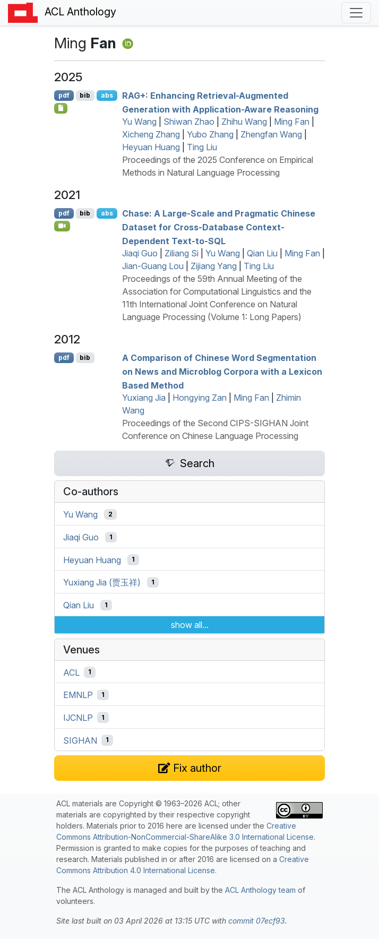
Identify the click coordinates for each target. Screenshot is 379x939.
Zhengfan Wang (271, 134)
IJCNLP (78, 717)
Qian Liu (262, 253)
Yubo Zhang (210, 134)
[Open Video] (62, 226)
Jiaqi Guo (140, 253)
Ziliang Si (182, 253)
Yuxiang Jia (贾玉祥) (102, 582)
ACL (71, 672)
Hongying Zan (200, 397)
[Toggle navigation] (356, 12)
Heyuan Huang (151, 147)
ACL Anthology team (260, 889)
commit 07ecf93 (256, 920)
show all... (190, 624)
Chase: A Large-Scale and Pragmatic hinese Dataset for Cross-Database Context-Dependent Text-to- (218, 227)
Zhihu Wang (244, 121)
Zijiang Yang (214, 266)
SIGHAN (80, 740)
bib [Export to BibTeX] (85, 95)
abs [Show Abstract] (107, 95)
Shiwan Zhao (188, 121)
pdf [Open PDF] (64, 95)
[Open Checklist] (60, 108)
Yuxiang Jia (144, 397)
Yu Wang (139, 121)
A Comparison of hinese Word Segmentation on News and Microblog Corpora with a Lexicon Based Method (222, 371)
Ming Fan (291, 121)
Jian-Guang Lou (153, 266)
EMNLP (78, 695)
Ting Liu (202, 147)
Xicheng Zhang (151, 134)
